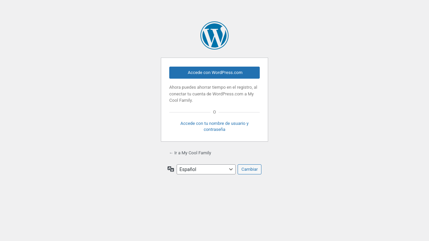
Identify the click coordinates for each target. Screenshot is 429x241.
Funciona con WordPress (214, 35)
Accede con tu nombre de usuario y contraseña (214, 126)
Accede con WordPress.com (215, 72)
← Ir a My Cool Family (190, 152)
